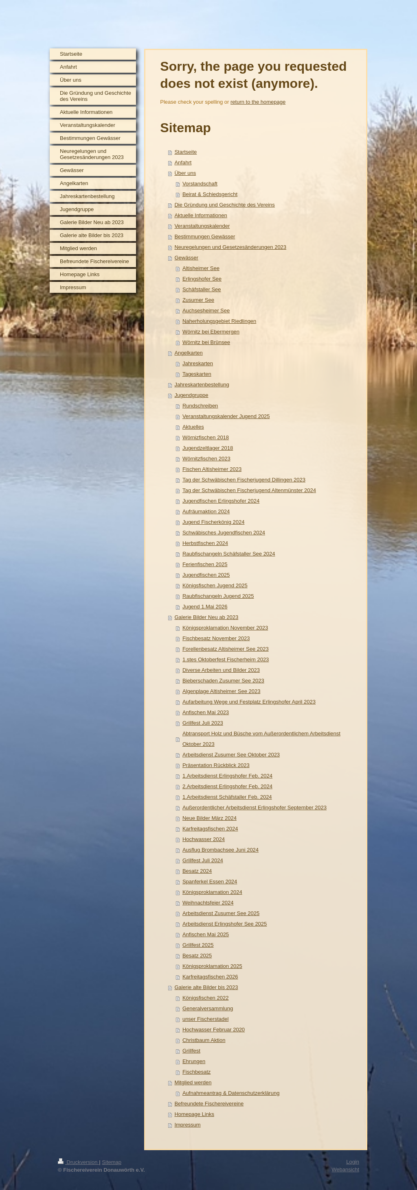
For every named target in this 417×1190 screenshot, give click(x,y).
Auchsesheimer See (206, 310)
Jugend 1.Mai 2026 (205, 607)
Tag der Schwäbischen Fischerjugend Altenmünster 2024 (249, 490)
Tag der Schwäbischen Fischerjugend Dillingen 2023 (243, 480)
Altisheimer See (200, 268)
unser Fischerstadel (205, 1019)
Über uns (185, 173)
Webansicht (345, 1169)
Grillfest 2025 (198, 945)
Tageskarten (196, 374)
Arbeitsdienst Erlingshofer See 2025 (224, 924)
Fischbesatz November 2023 (216, 638)
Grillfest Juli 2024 (202, 860)
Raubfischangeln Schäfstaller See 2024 (228, 554)
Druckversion (78, 1162)
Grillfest (191, 1051)
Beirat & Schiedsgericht (209, 194)
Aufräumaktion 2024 (206, 511)
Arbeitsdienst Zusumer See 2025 (220, 913)
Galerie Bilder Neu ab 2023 (206, 617)
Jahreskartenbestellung (201, 384)
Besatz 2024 (197, 871)
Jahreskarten (197, 363)
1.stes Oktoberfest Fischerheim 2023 (225, 659)
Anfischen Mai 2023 (205, 712)
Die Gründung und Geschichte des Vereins (224, 205)
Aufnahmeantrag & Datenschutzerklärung (230, 1093)
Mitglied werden (192, 1082)
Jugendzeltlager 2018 (207, 448)
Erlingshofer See (202, 279)
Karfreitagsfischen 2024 (210, 829)
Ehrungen (193, 1061)
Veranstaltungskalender (202, 226)
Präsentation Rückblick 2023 (216, 765)
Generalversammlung (207, 1008)
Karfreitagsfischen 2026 (210, 977)
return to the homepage (257, 102)
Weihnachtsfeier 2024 (208, 903)
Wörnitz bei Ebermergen (210, 332)
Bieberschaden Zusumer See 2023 (223, 681)
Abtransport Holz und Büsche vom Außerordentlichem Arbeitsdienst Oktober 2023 (261, 738)
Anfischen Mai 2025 (205, 934)
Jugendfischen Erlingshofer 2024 (220, 501)
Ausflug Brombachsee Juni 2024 (220, 850)
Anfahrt (182, 162)
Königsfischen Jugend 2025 (215, 585)
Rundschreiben (200, 406)
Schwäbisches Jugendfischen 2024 (223, 533)
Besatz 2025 (197, 955)
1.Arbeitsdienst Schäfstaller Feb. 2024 (227, 797)
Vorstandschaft (199, 184)
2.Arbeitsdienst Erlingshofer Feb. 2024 (227, 786)
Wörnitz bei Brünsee (206, 342)
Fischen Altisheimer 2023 (211, 469)
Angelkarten (188, 353)
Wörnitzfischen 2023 (206, 459)
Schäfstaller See (201, 289)
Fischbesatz (196, 1072)
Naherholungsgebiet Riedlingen (219, 321)
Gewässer (186, 258)
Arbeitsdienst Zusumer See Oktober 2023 (231, 755)
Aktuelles (193, 427)
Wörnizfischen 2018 (205, 437)
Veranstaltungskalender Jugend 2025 (226, 416)
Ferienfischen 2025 (205, 564)
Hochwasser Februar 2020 (213, 1030)
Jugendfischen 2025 (206, 575)
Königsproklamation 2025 (212, 966)
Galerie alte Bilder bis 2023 (206, 987)
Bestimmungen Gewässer (204, 236)
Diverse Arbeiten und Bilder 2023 (221, 670)
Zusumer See (198, 300)
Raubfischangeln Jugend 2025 (218, 596)
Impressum (187, 1125)
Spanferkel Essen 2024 (209, 881)
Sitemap (111, 1162)
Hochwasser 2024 (203, 839)
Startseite (185, 152)
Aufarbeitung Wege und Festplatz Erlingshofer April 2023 (249, 702)
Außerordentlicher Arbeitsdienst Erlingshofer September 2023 (254, 807)
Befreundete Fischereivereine (209, 1104)
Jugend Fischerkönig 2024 (213, 522)
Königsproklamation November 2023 (225, 628)
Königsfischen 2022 (205, 998)
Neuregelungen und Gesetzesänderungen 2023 (230, 247)
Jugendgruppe (191, 395)
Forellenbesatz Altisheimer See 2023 (225, 649)
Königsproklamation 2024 (212, 892)
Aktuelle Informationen (200, 215)
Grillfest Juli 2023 (202, 723)
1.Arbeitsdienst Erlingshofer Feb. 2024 (227, 776)
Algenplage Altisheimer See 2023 (221, 691)
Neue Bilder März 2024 (209, 818)
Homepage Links (194, 1114)
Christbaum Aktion (204, 1040)
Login (352, 1162)
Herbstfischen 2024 (205, 543)
